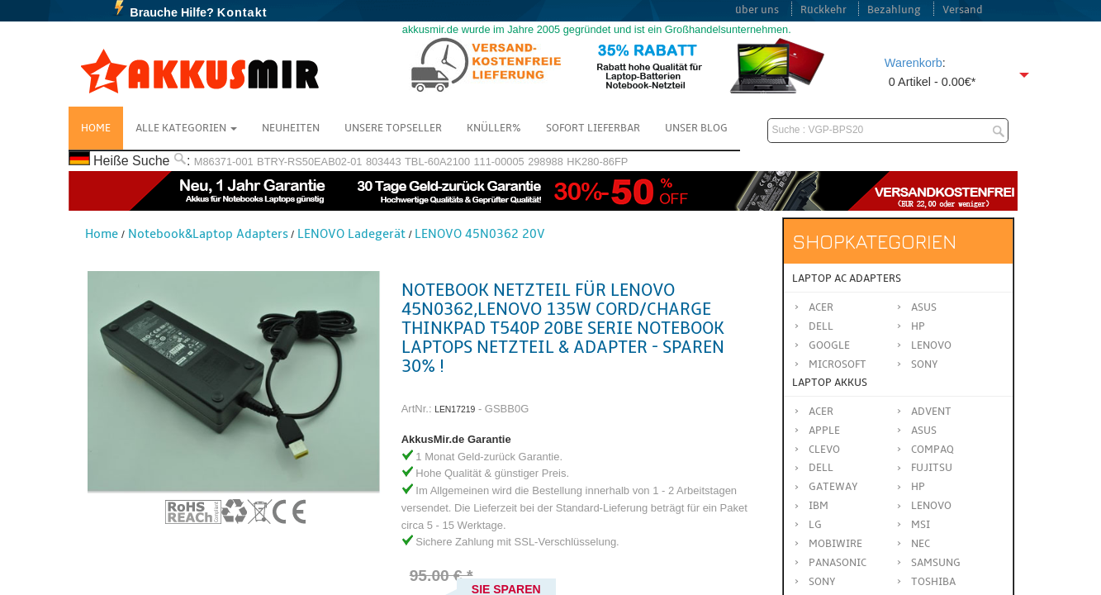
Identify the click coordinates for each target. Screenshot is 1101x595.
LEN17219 (454, 409)
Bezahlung (894, 10)
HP (918, 326)
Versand (962, 10)
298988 (545, 161)
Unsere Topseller (393, 128)
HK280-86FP (597, 161)
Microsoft (837, 364)
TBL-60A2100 (437, 161)
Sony (924, 364)
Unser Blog (696, 128)
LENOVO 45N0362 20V (480, 233)
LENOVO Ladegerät (351, 233)
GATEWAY (833, 486)
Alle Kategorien (186, 128)
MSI (920, 524)
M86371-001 (224, 161)
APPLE (824, 430)
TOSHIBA (933, 581)
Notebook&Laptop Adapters (208, 233)
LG (815, 524)
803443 (383, 161)
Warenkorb (913, 62)
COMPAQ (932, 449)
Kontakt (242, 12)
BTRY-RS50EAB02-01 (309, 161)
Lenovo (931, 345)
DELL (821, 467)
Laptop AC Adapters (846, 278)
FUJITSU (931, 467)
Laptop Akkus (829, 382)
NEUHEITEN (291, 128)
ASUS (924, 430)
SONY (822, 581)
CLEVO (824, 449)
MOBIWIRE (835, 543)
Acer (821, 307)
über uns (757, 10)
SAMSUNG (936, 562)
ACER (821, 411)
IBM (818, 505)
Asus (924, 307)
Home (96, 128)
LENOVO (931, 505)
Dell (821, 326)
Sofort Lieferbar (593, 128)
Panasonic (837, 562)
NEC (920, 543)
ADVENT (931, 411)
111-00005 (498, 161)
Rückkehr (823, 10)
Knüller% (494, 128)
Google (829, 345)
